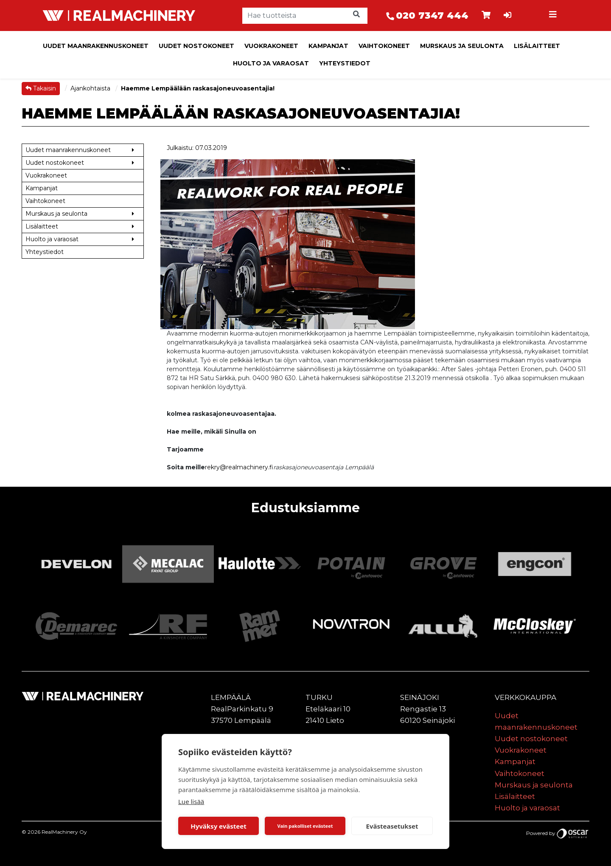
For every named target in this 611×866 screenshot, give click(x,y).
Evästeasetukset (392, 826)
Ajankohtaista (91, 88)
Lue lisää (191, 801)
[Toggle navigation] (554, 16)
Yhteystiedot (344, 63)
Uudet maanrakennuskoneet (96, 46)
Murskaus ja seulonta (462, 46)
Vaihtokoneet (384, 46)
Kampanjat (328, 46)
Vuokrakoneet (271, 46)
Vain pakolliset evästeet (305, 826)
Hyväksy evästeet (219, 826)
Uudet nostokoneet (196, 46)
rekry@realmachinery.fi (239, 467)
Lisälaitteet (537, 46)
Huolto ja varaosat (271, 63)
